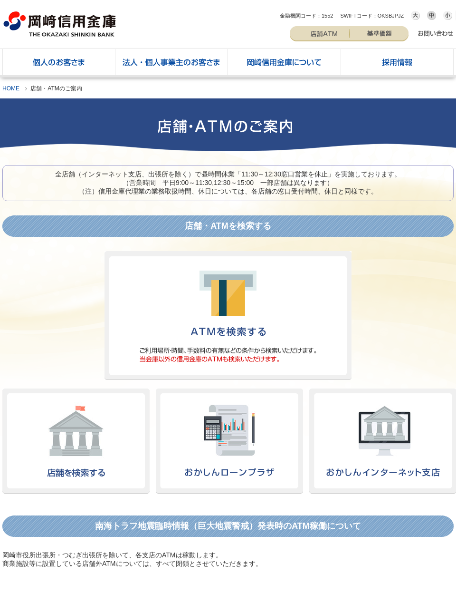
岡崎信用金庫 (59, 23)
